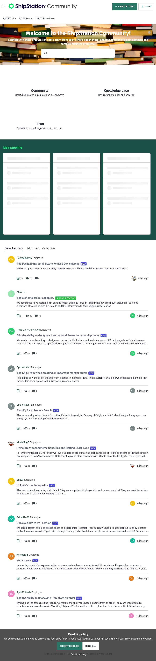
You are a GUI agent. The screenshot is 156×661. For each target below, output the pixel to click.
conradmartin (24, 258)
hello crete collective (28, 330)
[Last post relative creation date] (143, 278)
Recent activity (13, 248)
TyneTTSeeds (24, 592)
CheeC (20, 480)
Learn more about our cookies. (136, 638)
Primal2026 (23, 517)
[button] (78, 654)
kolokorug (22, 555)
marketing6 (23, 442)
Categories (48, 248)
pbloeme (21, 292)
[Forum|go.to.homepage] (43, 6)
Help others (33, 248)
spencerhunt (23, 367)
